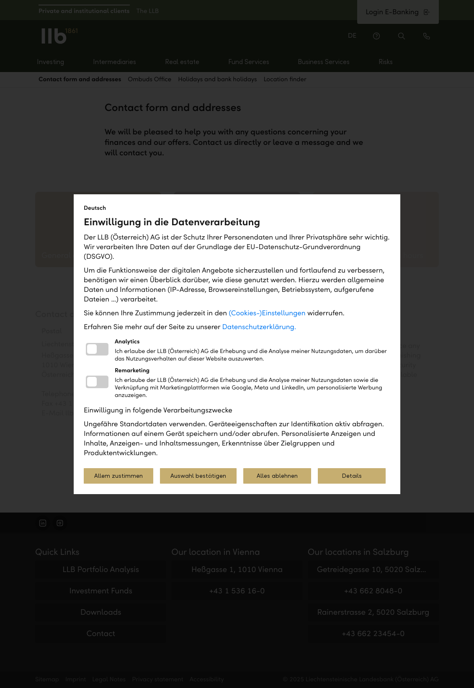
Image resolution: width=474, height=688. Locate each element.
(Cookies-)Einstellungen (267, 313)
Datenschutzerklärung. (259, 326)
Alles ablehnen (277, 475)
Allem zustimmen (118, 475)
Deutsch (95, 207)
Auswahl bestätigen (198, 475)
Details (352, 475)
